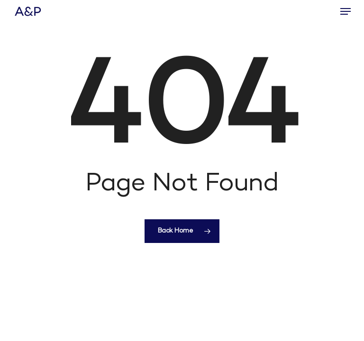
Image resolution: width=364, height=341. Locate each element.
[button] (345, 11)
